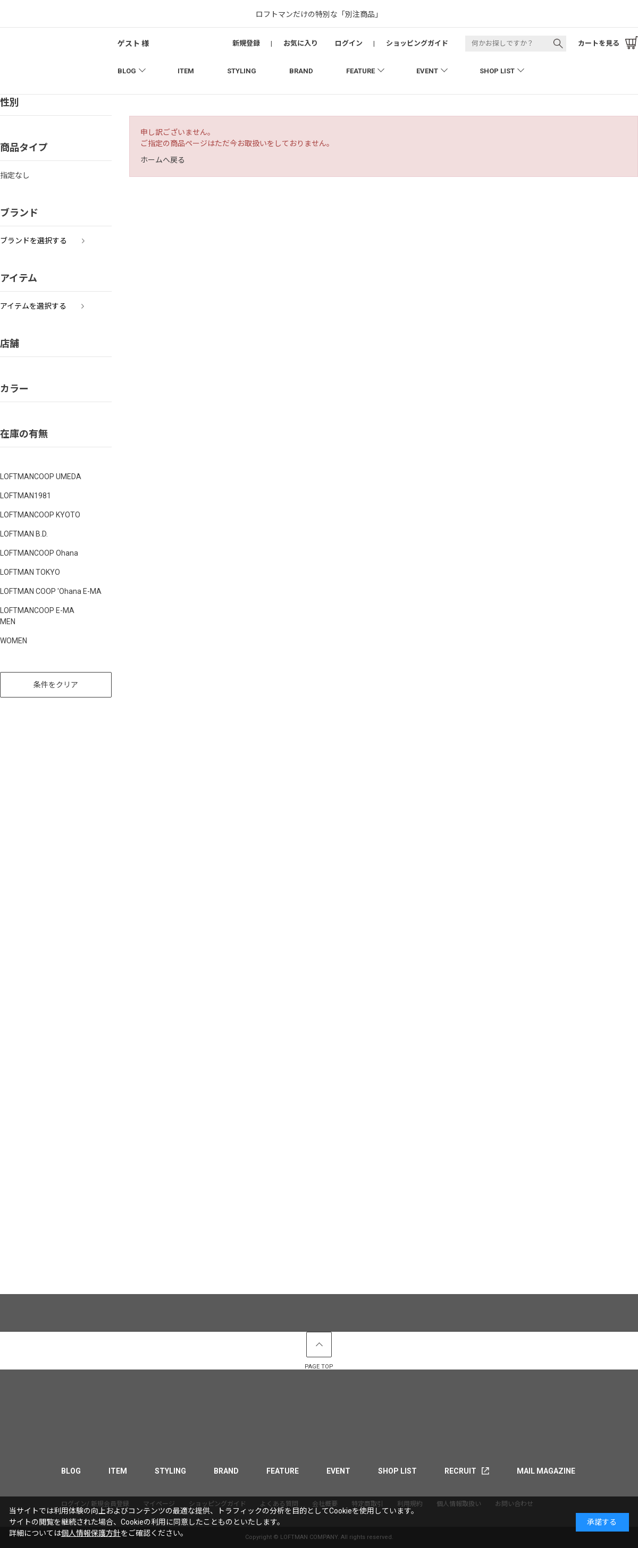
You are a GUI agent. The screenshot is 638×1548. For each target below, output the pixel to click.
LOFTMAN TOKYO (30, 572)
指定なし (15, 175)
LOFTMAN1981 (25, 495)
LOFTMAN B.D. (24, 534)
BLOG (126, 71)
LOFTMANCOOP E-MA (37, 610)
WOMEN (13, 640)
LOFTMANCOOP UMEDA (40, 476)
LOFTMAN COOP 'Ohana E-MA (51, 591)
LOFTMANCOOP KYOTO (40, 515)
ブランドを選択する (33, 240)
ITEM (186, 70)
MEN (7, 621)
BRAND (301, 70)
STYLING (241, 70)
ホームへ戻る (162, 160)
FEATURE (360, 71)
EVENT (427, 71)
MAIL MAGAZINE (546, 1471)
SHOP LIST (497, 71)
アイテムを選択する (33, 306)
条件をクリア (55, 685)
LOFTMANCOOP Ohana (39, 553)
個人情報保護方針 (91, 1533)
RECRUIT (460, 1471)
